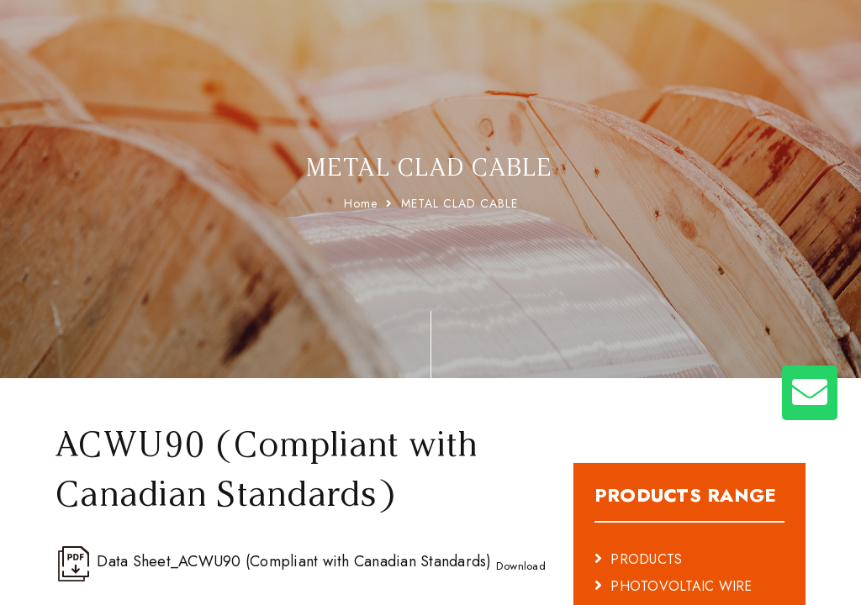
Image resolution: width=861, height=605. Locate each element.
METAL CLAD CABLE (459, 203)
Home (361, 203)
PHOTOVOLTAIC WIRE (681, 544)
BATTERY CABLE (662, 571)
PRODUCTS (646, 517)
